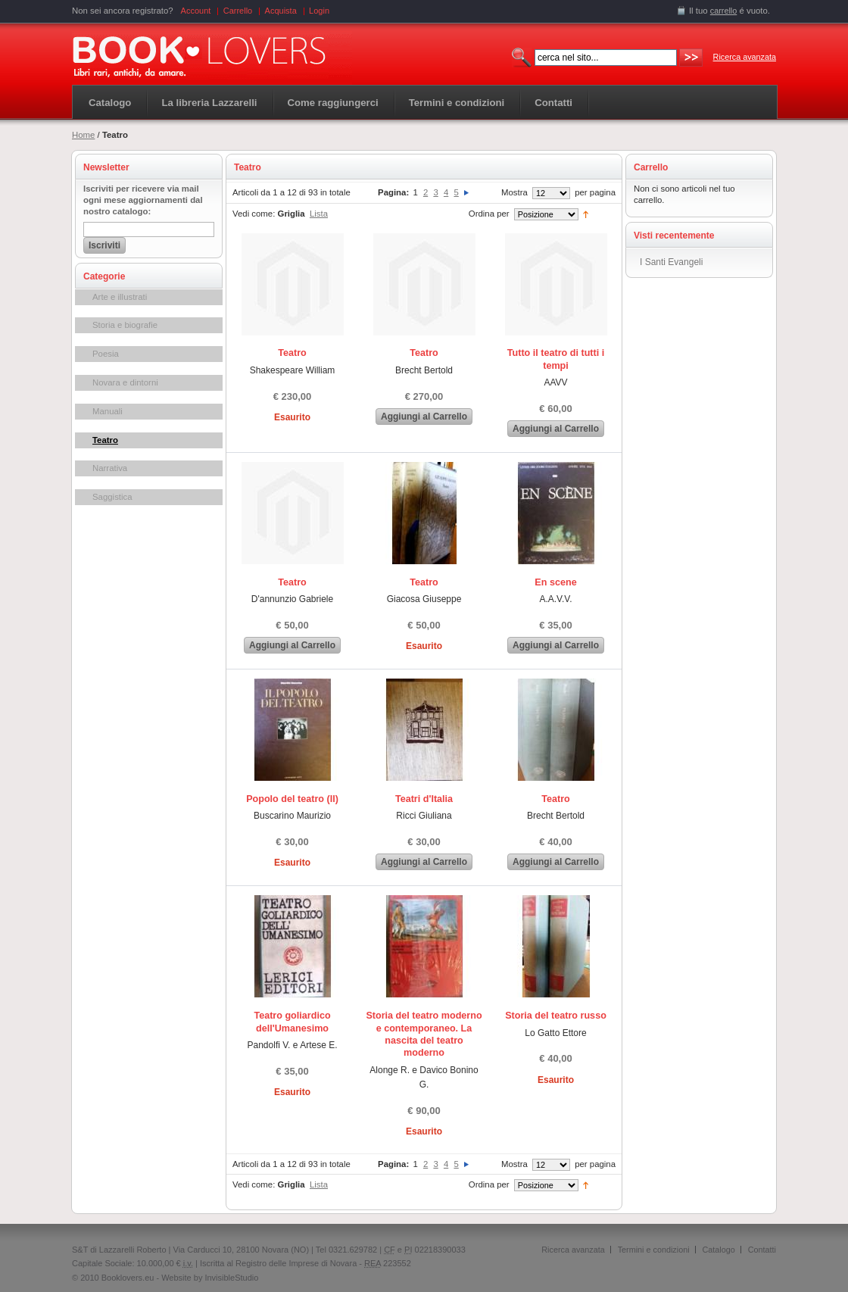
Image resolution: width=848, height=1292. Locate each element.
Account (196, 10)
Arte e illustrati (119, 296)
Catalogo (110, 102)
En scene (555, 582)
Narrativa (109, 468)
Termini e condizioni (654, 1249)
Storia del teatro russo (555, 1015)
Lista (319, 213)
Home (83, 134)
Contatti (762, 1249)
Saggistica (112, 496)
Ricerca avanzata (744, 56)
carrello (723, 10)
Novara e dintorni (125, 382)
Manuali (107, 411)
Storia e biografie (124, 324)
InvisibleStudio (231, 1277)
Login (319, 10)
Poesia (105, 353)
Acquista (281, 10)
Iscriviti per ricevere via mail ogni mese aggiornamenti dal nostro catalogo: (143, 200)
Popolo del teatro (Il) (292, 799)
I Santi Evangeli (671, 262)
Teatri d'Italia (424, 799)
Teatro (105, 440)
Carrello (238, 10)
